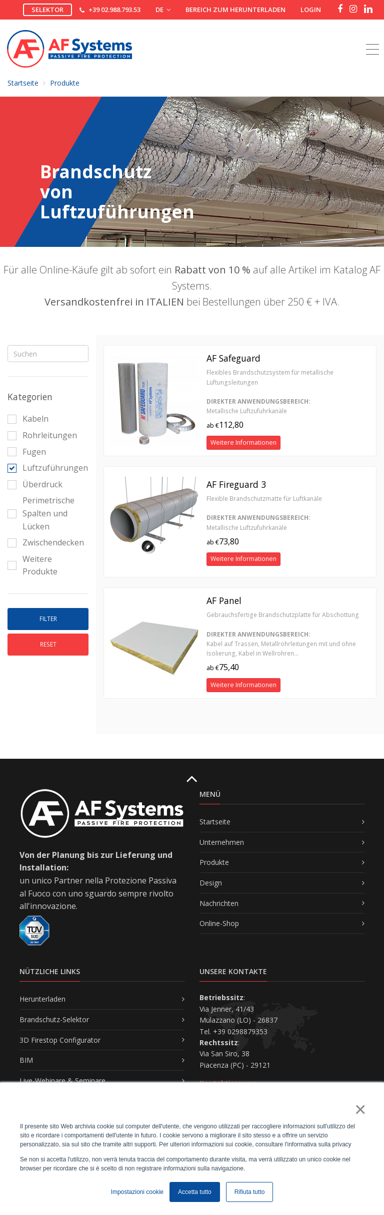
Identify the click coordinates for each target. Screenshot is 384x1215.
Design (211, 882)
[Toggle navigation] (372, 38)
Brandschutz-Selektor (54, 1019)
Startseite (23, 83)
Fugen (27, 451)
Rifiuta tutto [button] (249, 1191)
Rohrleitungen (42, 435)
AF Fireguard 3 (236, 484)
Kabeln (28, 418)
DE (163, 9)
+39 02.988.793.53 (114, 9)
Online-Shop (219, 923)
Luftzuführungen (46, 467)
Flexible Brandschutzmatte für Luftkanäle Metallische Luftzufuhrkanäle (264, 513)
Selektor (48, 9)
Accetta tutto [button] (195, 1191)
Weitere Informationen (243, 442)
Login (310, 9)
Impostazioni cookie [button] (137, 1191)
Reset (48, 644)
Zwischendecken (46, 542)
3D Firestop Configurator (60, 1040)
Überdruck (35, 484)
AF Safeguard (233, 358)
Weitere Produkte (33, 565)
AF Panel (224, 600)
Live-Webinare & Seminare (63, 1080)
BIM (26, 1060)
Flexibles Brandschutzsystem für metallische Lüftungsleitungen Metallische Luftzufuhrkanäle (270, 391)
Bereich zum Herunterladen (236, 9)
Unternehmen (222, 842)
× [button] (359, 1109)
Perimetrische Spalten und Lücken (41, 513)
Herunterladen (43, 999)
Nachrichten (219, 903)
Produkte (65, 83)
